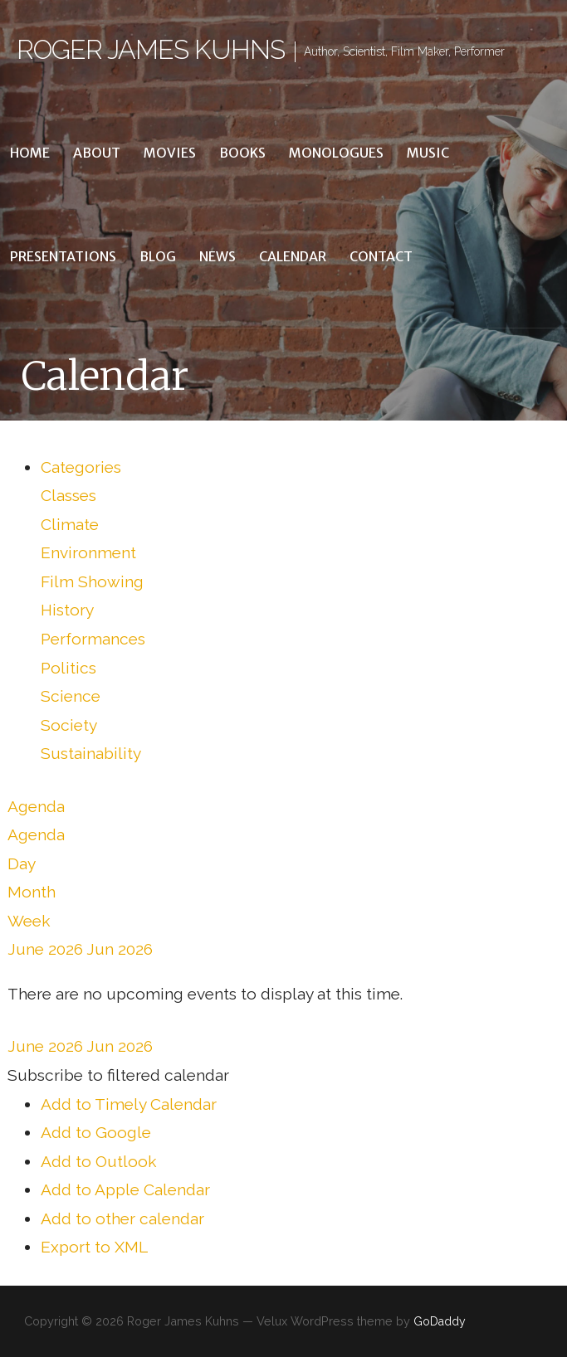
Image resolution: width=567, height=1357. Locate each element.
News (217, 256)
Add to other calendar (122, 1218)
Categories (81, 467)
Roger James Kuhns (151, 49)
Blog (157, 256)
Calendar (292, 256)
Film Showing (92, 581)
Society (69, 725)
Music (428, 152)
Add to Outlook (99, 1161)
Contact (381, 256)
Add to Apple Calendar (125, 1189)
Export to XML (94, 1247)
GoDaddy (439, 1321)
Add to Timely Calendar (129, 1104)
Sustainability (91, 753)
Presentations (63, 256)
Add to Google (96, 1132)
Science (70, 696)
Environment (88, 552)
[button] (118, 1075)
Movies (170, 152)
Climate (70, 524)
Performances (93, 639)
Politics (68, 668)
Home (30, 152)
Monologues (336, 152)
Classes (68, 495)
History (67, 610)
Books (242, 152)
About (96, 152)
